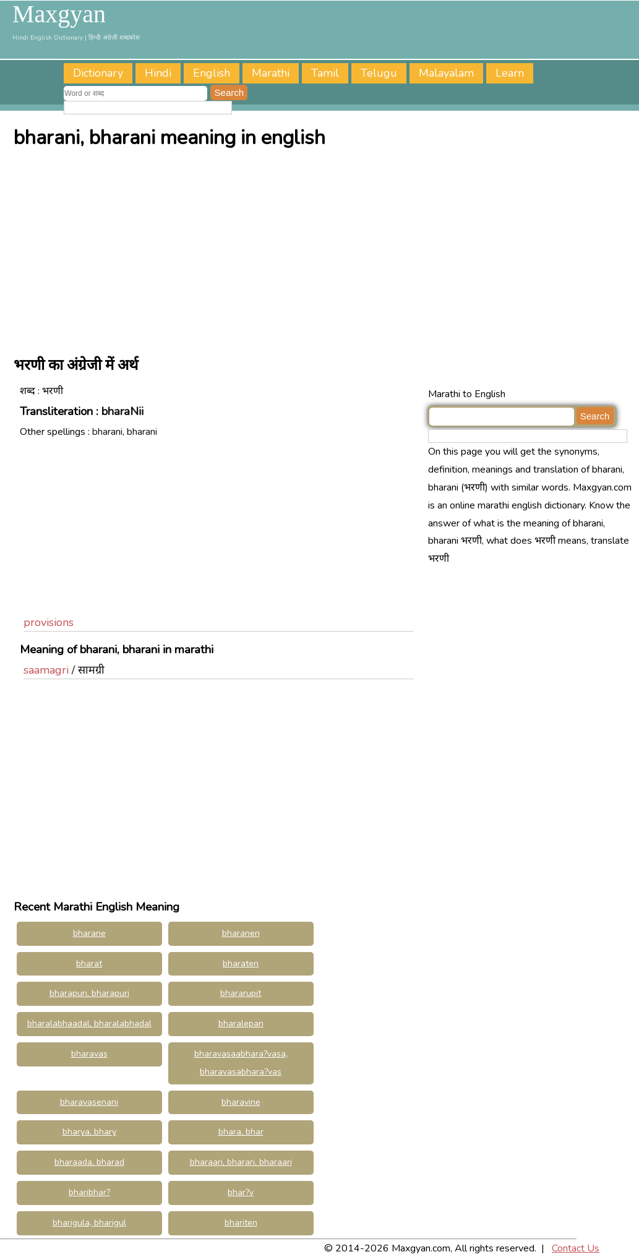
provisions (49, 622)
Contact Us (575, 1248)
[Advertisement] (323, 248)
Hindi (158, 73)
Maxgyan (59, 14)
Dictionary (98, 73)
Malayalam (446, 73)
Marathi (270, 73)
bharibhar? (89, 1192)
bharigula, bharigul (89, 1223)
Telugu (379, 73)
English (211, 73)
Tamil (325, 73)
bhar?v (241, 1192)
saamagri (46, 670)
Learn (509, 73)
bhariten (241, 1223)
